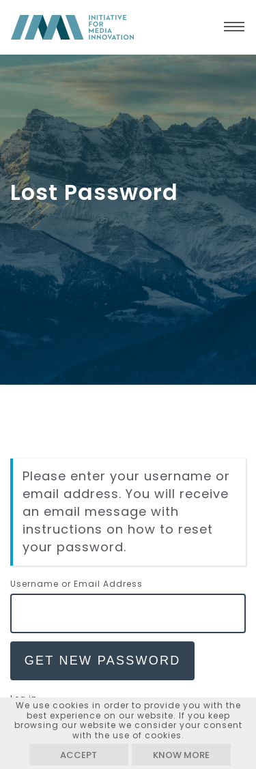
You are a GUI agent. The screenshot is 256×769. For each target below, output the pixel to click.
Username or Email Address (76, 584)
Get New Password (103, 660)
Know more (181, 755)
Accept (78, 755)
